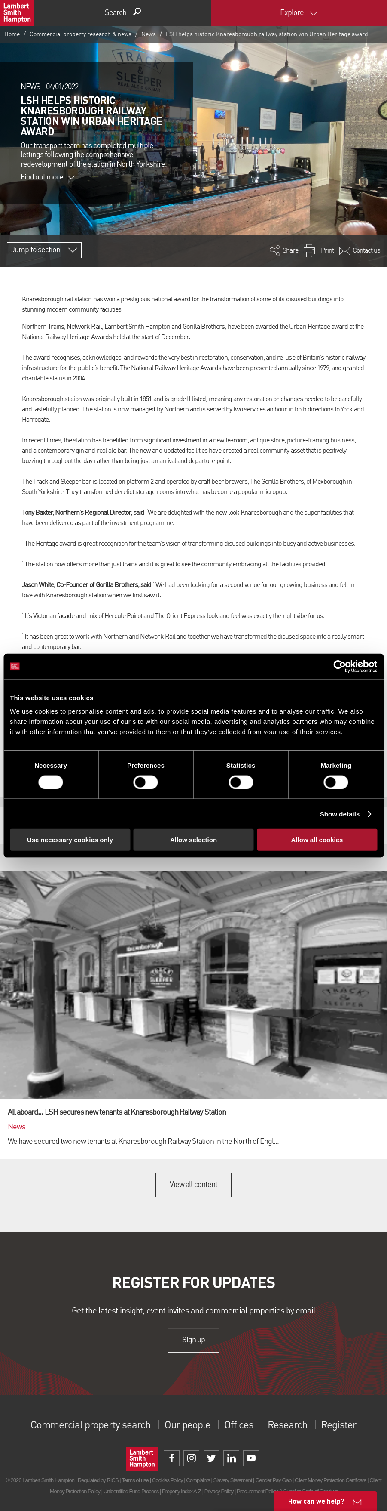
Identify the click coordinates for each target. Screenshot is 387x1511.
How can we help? (316, 1500)
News (148, 34)
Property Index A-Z (181, 1491)
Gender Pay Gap (273, 1480)
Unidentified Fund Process (131, 1491)
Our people (187, 1426)
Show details (340, 813)
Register (338, 1426)
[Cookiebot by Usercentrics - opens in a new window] (339, 666)
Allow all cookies (317, 840)
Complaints (198, 1480)
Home (12, 34)
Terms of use (135, 1480)
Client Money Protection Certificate (330, 1480)
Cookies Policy (167, 1480)
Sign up (193, 1340)
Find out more (48, 177)
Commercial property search (90, 1426)
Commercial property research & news (80, 34)
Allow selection (193, 840)
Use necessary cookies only (70, 840)
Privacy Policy (218, 1491)
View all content (193, 1185)
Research (287, 1426)
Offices (238, 1426)
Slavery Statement (232, 1480)
